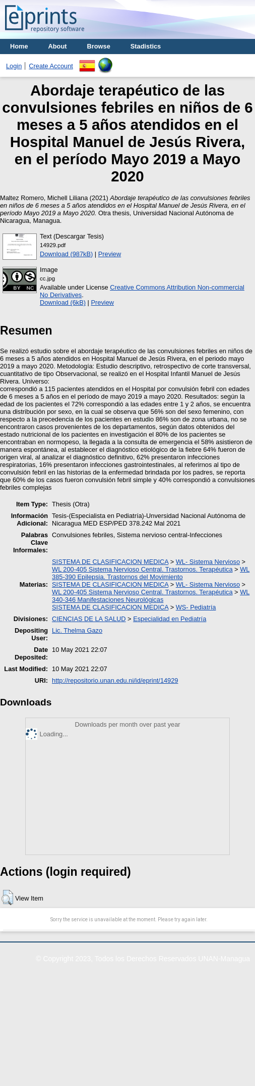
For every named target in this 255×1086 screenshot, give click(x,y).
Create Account (51, 66)
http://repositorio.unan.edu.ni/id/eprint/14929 (115, 680)
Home (19, 46)
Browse (98, 46)
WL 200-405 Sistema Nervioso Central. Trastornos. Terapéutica (142, 569)
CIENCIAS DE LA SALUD (89, 619)
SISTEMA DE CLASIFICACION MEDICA (110, 561)
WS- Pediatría (196, 607)
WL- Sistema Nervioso (208, 561)
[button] (7, 897)
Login (14, 66)
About (57, 46)
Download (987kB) (66, 254)
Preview (109, 254)
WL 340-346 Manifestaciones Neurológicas (150, 595)
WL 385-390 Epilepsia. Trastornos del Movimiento (150, 573)
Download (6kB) (63, 302)
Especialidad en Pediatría (169, 619)
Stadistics (146, 46)
